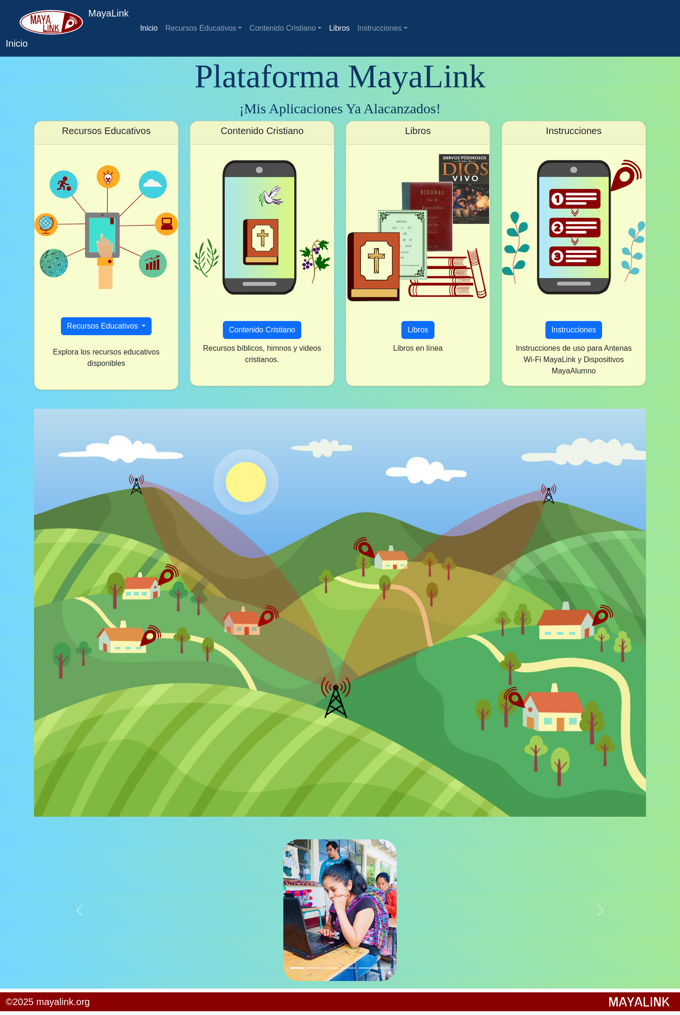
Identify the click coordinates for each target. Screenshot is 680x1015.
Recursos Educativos (200, 28)
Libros (339, 28)
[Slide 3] (331, 968)
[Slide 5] (365, 968)
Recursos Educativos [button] (103, 326)
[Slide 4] (348, 968)
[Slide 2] (314, 968)
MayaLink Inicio (67, 28)
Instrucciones (379, 28)
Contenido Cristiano (282, 28)
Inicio (149, 28)
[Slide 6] (382, 968)
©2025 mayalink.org (48, 1002)
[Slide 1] (297, 968)
